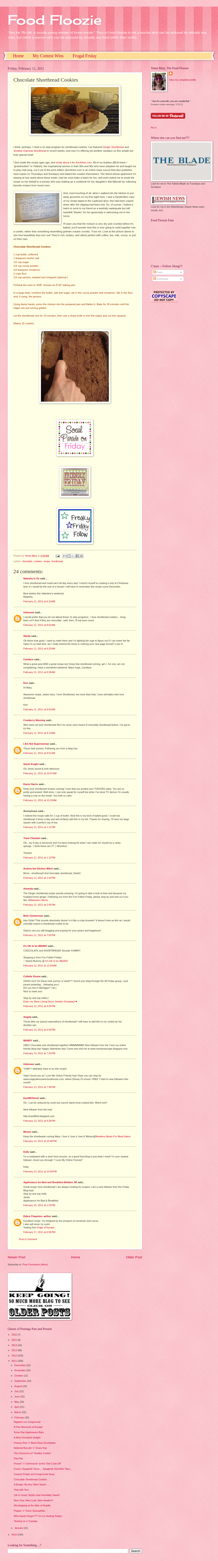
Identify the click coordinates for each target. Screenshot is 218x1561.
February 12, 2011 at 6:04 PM (39, 1006)
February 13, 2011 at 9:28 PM (39, 1120)
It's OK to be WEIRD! (35, 946)
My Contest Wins (48, 55)
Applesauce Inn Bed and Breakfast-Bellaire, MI (50, 1182)
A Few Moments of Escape (28, 1427)
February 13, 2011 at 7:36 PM (39, 1087)
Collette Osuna (32, 976)
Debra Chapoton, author (37, 1216)
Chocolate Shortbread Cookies (30, 1479)
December (20, 1365)
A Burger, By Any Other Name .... (31, 1484)
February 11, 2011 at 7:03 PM (39, 935)
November (20, 1370)
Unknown (28, 612)
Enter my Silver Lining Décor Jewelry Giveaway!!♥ (50, 1001)
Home (18, 55)
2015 (14, 1340)
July (16, 1391)
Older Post (134, 1257)
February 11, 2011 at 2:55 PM (39, 904)
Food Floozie (55, 20)
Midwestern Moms (38, 900)
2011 (14, 1361)
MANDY (27, 1040)
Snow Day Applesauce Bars (29, 1432)
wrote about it (63, 162)
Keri (25, 683)
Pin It (153, 127)
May (17, 1402)
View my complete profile (182, 79)
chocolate (27, 561)
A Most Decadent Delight (27, 1437)
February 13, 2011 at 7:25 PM (39, 1053)
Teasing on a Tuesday (25, 1521)
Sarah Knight (31, 764)
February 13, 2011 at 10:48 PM (40, 1141)
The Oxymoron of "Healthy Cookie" (33, 1453)
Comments (160, 279)
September (20, 1381)
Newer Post (16, 1257)
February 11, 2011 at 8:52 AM (39, 709)
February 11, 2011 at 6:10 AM (39, 601)
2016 (14, 1334)
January (19, 1528)
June (17, 1396)
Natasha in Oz (31, 578)
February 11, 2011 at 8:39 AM (39, 672)
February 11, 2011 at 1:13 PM (39, 857)
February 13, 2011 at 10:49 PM (40, 1171)
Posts (158, 272)
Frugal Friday (85, 55)
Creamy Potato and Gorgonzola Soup (34, 1474)
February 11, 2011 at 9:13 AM (39, 733)
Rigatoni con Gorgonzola (27, 1422)
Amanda (28, 888)
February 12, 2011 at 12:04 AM (40, 965)
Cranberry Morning (34, 720)
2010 (14, 1534)
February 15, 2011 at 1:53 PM (39, 1205)
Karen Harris (30, 784)
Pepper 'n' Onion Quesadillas (29, 1510)
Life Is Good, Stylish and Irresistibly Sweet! (37, 1495)
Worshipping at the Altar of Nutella (32, 1505)
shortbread (57, 561)
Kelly (26, 1152)
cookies (38, 561)
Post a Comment (28, 1239)
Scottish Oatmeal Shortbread (29, 150)
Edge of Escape (46, 1227)
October (19, 1375)
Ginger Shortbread (113, 147)
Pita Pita (18, 1458)
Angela (27, 1017)
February (19, 1417)
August (18, 1386)
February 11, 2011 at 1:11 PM (39, 827)
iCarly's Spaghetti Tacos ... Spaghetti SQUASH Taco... (43, 1469)
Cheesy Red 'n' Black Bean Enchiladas (35, 1443)
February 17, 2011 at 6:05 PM (39, 1232)
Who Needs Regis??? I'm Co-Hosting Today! (38, 1516)
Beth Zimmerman (33, 915)
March (18, 1412)
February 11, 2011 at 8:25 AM (39, 648)
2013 (14, 1350)
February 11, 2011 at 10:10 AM (40, 800)
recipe (46, 561)
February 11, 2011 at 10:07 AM (40, 773)
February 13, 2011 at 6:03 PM (39, 1029)
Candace (28, 659)
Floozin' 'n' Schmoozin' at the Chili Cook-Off (37, 1463)
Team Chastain (32, 838)
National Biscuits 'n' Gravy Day (30, 1448)
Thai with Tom (21, 1489)
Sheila (27, 636)
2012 (14, 1355)
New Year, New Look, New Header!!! (33, 1500)
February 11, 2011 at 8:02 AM (39, 625)
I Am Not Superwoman (36, 743)
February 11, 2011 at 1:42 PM (39, 878)
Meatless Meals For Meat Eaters (113, 1136)
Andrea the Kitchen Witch (38, 868)
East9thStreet (31, 1098)
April (17, 1407)
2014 (14, 1345)
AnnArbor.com (84, 162)
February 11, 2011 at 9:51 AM (39, 753)
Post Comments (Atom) (35, 1264)
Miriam (27, 1131)
